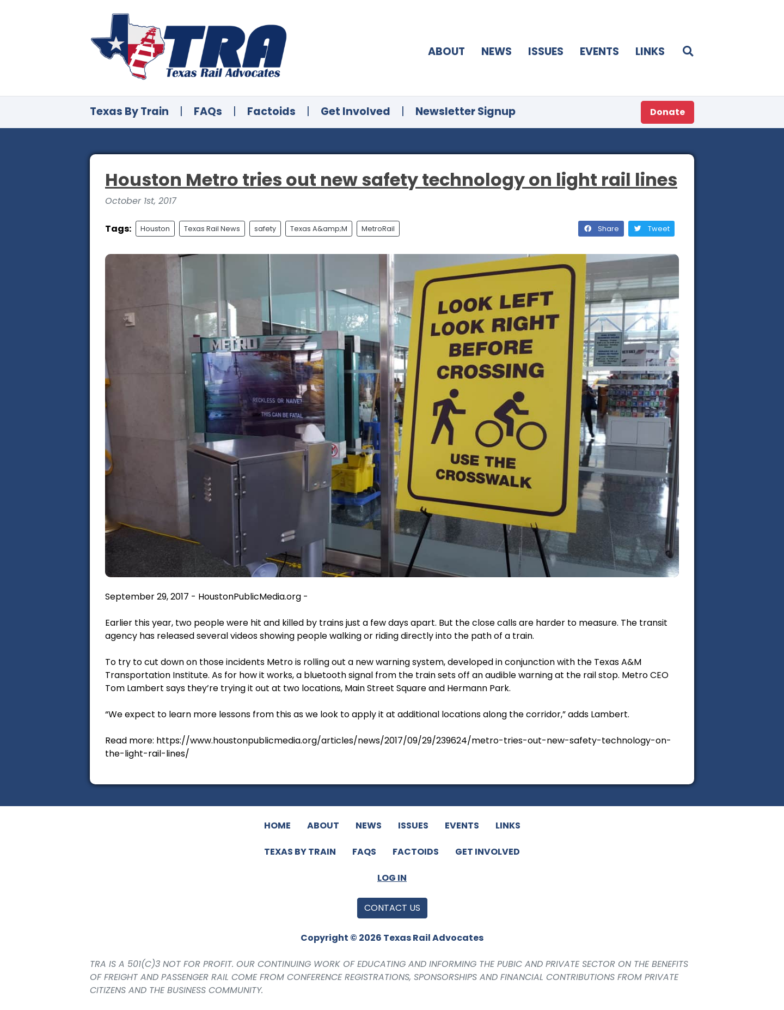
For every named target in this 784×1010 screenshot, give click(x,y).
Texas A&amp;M (318, 228)
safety (265, 228)
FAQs (208, 111)
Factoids (271, 111)
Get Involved (355, 111)
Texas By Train (129, 111)
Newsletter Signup (465, 111)
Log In (392, 878)
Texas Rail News (212, 228)
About (446, 51)
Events (599, 51)
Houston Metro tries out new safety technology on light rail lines (391, 179)
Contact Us (392, 908)
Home (277, 825)
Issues (546, 51)
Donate (667, 112)
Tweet (651, 228)
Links (650, 51)
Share (601, 228)
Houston (155, 228)
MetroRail (378, 228)
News (496, 51)
